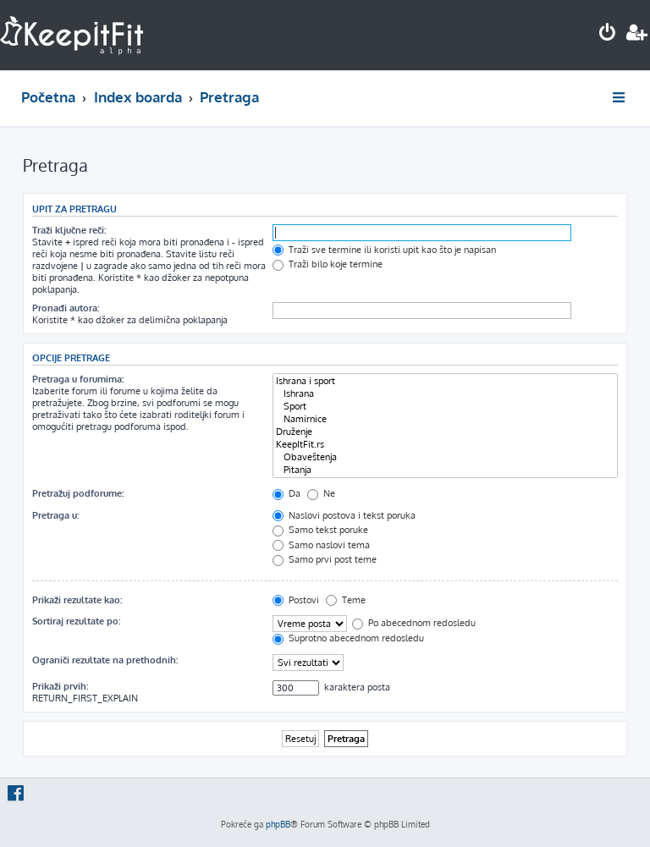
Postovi (296, 600)
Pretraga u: (55, 515)
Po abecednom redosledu (414, 623)
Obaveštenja (445, 457)
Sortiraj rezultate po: (76, 621)
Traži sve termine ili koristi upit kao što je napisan (384, 250)
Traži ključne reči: (69, 230)
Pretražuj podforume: (78, 493)
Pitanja (445, 470)
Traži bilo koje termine (328, 264)
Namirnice (445, 419)
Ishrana (445, 394)
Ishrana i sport (445, 381)
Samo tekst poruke (320, 530)
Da (286, 493)
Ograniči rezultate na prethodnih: (105, 660)
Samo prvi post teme (325, 559)
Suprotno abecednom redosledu (348, 638)
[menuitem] (608, 34)
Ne (321, 493)
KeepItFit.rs (445, 444)
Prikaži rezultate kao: (77, 600)
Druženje (445, 432)
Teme (346, 600)
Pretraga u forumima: (78, 379)
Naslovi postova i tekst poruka (344, 515)
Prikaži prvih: (60, 686)
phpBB (278, 824)
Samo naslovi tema (321, 545)
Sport (445, 406)
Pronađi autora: (65, 308)
